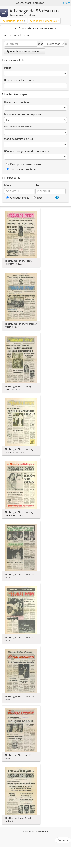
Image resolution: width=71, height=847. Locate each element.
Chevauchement (17, 197)
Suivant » (63, 840)
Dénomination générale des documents (26, 151)
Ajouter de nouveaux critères (25, 51)
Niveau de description (16, 102)
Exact (38, 197)
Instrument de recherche (18, 126)
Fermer (66, 3)
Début (7, 185)
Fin (37, 185)
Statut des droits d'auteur (18, 139)
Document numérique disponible (22, 114)
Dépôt (7, 67)
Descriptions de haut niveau (24, 164)
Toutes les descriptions (21, 169)
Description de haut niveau (19, 80)
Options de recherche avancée (36, 28)
